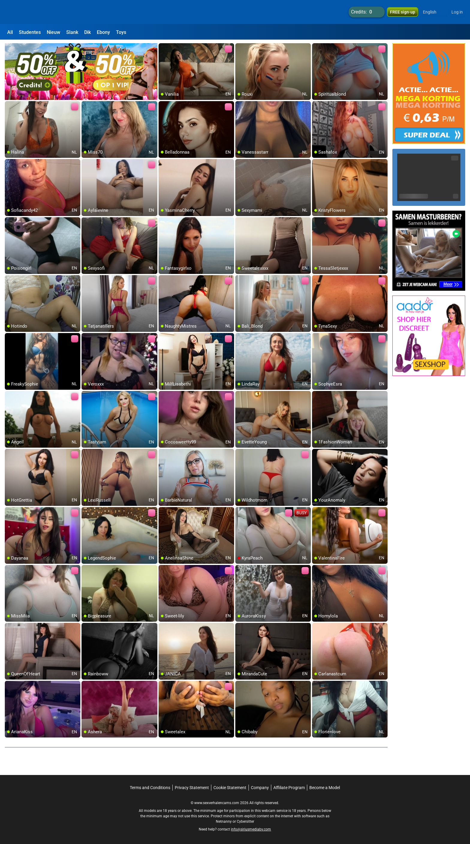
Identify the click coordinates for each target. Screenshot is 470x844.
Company (260, 787)
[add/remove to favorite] (163, 48)
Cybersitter (245, 821)
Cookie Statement (229, 787)
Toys (121, 32)
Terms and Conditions (150, 787)
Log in (457, 12)
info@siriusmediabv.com (251, 829)
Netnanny (224, 821)
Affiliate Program (289, 787)
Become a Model (324, 787)
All (10, 32)
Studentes (30, 32)
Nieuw (53, 32)
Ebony (103, 32)
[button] (434, 12)
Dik (87, 32)
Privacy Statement (192, 787)
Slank (72, 32)
